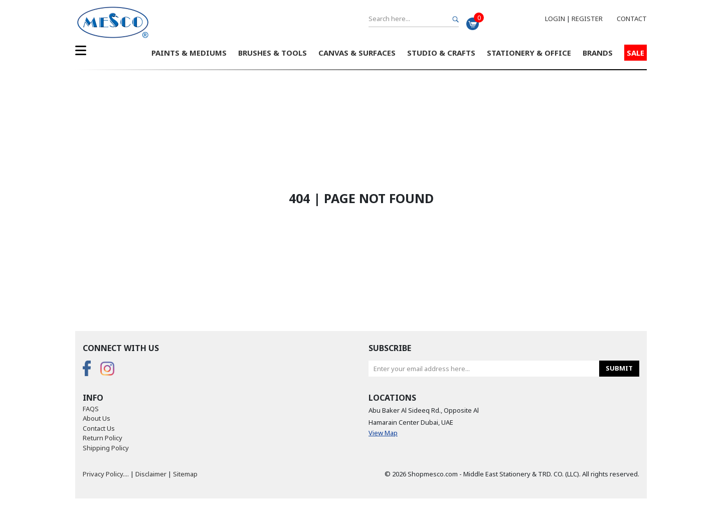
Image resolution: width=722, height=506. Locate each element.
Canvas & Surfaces (357, 53)
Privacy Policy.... (106, 473)
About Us (96, 418)
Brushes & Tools (272, 53)
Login (555, 18)
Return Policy (102, 437)
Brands (598, 53)
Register (587, 18)
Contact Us (99, 428)
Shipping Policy (106, 447)
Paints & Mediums (189, 53)
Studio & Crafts (441, 53)
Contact (632, 18)
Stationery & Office (529, 53)
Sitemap (185, 473)
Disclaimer (150, 473)
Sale (635, 53)
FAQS (91, 408)
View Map (383, 432)
